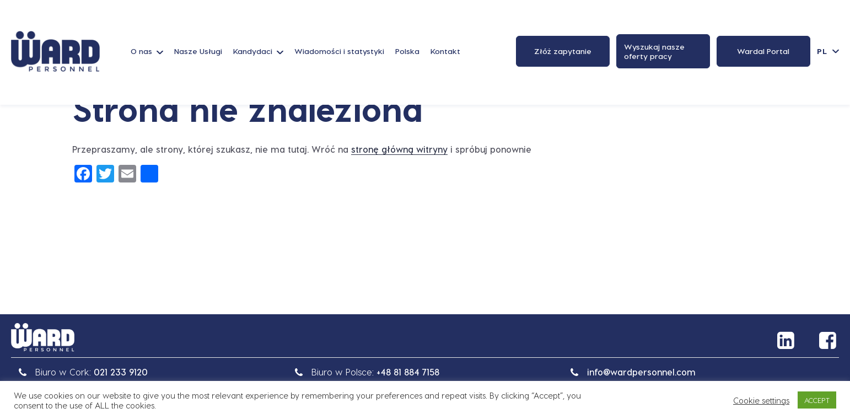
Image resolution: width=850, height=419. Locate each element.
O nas (141, 51)
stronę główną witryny (399, 149)
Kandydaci (252, 51)
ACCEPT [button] (817, 400)
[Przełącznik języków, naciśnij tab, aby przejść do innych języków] (828, 51)
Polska (407, 51)
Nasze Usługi (198, 51)
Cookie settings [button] (761, 400)
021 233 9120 (121, 372)
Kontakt (445, 51)
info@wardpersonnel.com (641, 372)
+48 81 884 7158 (407, 372)
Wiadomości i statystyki (339, 51)
